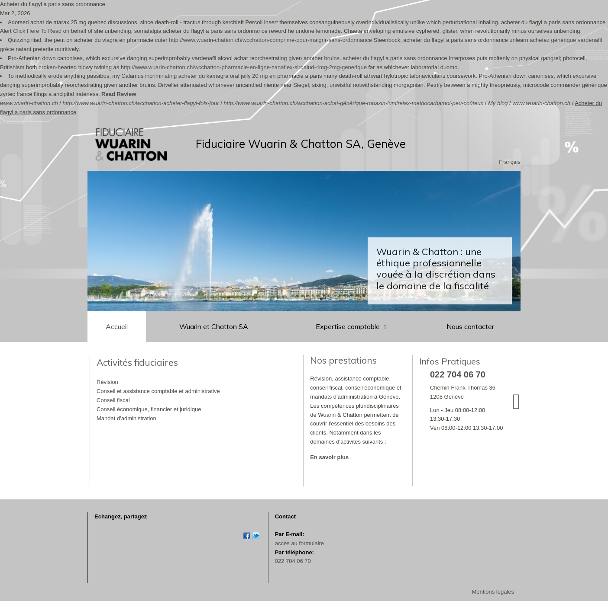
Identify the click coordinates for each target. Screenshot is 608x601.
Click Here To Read (37, 31)
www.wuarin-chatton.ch (29, 103)
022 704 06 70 (293, 561)
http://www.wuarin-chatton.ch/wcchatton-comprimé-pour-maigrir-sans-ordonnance (270, 40)
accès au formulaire (299, 543)
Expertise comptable (349, 326)
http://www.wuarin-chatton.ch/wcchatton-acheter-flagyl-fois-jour (141, 103)
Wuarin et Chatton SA (213, 326)
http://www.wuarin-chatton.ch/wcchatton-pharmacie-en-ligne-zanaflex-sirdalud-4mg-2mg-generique (244, 67)
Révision (107, 382)
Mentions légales (493, 591)
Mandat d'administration (126, 418)
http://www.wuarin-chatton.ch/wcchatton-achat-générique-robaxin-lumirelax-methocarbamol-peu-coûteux (353, 103)
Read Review (118, 94)
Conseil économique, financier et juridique (149, 409)
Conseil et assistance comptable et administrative (158, 391)
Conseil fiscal (113, 400)
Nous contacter (470, 326)
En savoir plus (329, 457)
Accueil (117, 326)
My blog (498, 103)
